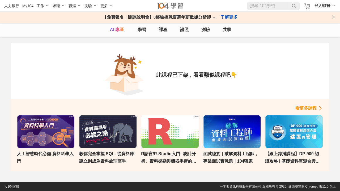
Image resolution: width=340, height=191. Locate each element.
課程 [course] (163, 29)
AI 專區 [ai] (117, 29)
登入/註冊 (322, 5)
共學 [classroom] (227, 29)
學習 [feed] (142, 29)
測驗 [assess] (205, 29)
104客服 (11, 186)
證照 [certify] (184, 29)
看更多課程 (306, 108)
